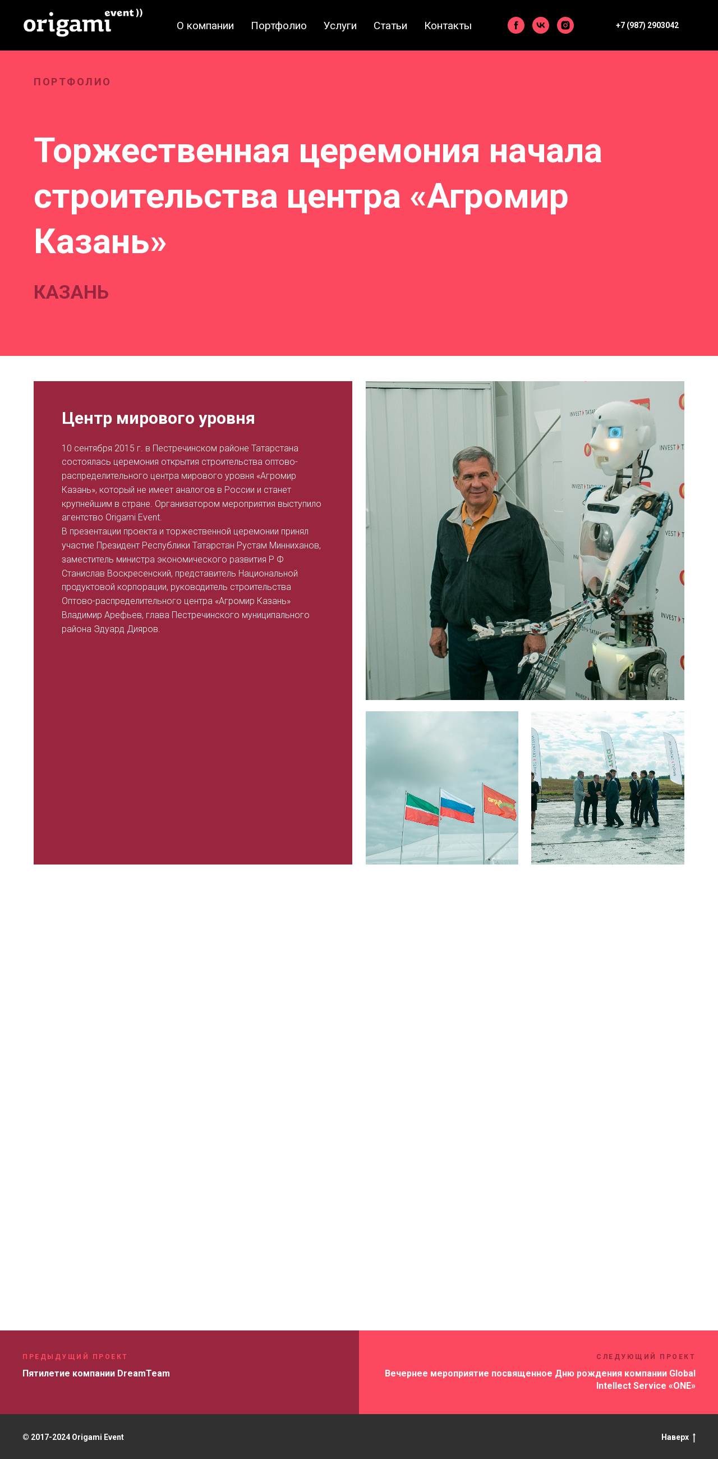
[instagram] (565, 25)
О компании (205, 25)
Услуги (340, 25)
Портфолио (279, 25)
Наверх (678, 1438)
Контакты (448, 25)
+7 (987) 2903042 (647, 25)
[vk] (540, 25)
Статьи (390, 25)
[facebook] (516, 25)
